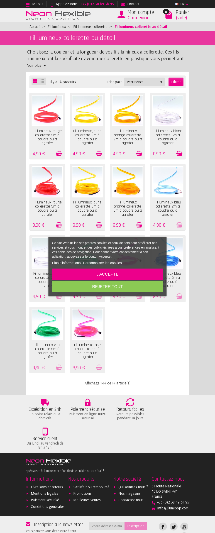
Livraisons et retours (47, 462)
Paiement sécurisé (45, 475)
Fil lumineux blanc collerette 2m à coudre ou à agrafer (47, 279)
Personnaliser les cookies (102, 263)
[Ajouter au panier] (59, 153)
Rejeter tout (107, 286)
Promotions (82, 469)
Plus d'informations (66, 263)
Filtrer (176, 81)
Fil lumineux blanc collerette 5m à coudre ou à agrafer (168, 137)
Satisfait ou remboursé (91, 462)
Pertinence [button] (135, 81)
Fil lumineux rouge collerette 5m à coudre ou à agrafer (47, 208)
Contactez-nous (130, 475)
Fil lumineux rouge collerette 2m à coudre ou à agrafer (47, 137)
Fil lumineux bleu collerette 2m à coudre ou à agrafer (168, 208)
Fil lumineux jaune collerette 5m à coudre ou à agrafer (87, 208)
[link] (163, 502)
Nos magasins (129, 469)
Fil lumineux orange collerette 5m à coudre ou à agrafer (127, 208)
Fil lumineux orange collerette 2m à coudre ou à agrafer (127, 137)
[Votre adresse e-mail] (107, 501)
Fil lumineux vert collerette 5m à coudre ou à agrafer (47, 351)
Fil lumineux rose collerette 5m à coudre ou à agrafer (87, 351)
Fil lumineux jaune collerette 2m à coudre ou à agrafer (87, 137)
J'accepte (107, 274)
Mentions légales (44, 469)
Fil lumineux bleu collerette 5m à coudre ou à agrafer (168, 279)
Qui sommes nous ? (133, 462)
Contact (130, 3)
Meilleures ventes (87, 475)
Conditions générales (47, 482)
